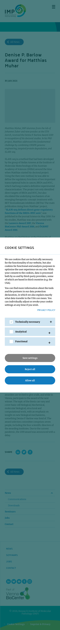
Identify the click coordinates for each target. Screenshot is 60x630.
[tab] (30, 322)
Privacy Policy (46, 310)
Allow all (30, 380)
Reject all (30, 369)
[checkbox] (11, 322)
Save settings (30, 358)
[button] (30, 322)
